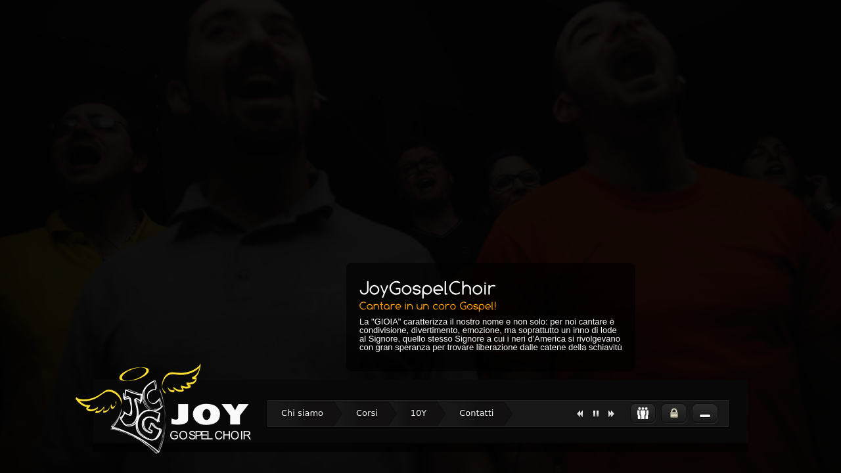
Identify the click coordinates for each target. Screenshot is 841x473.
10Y (418, 413)
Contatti (476, 413)
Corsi (367, 413)
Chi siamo (302, 413)
